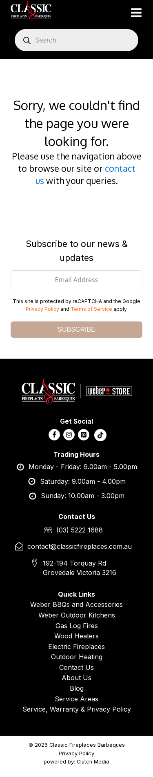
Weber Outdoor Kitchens (76, 615)
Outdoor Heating (76, 657)
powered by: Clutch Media (76, 762)
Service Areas (76, 699)
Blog (77, 688)
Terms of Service (91, 309)
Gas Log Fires (76, 626)
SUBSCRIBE (76, 329)
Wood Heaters (76, 636)
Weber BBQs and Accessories (76, 604)
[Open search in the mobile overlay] (76, 40)
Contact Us (76, 667)
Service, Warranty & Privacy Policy (76, 709)
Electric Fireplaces (76, 646)
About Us (76, 678)
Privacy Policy (42, 309)
